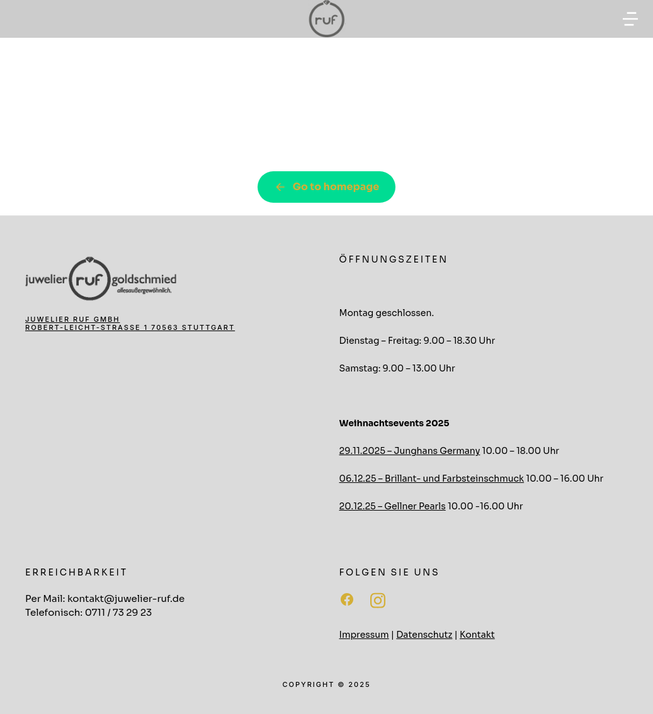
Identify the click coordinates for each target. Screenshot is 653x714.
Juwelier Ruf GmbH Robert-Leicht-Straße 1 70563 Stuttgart (130, 323)
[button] (630, 19)
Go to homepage (327, 186)
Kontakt (477, 634)
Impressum (364, 634)
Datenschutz (424, 634)
